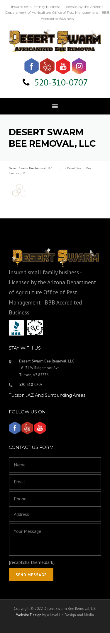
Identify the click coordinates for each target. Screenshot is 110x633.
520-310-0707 (61, 82)
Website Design (28, 615)
